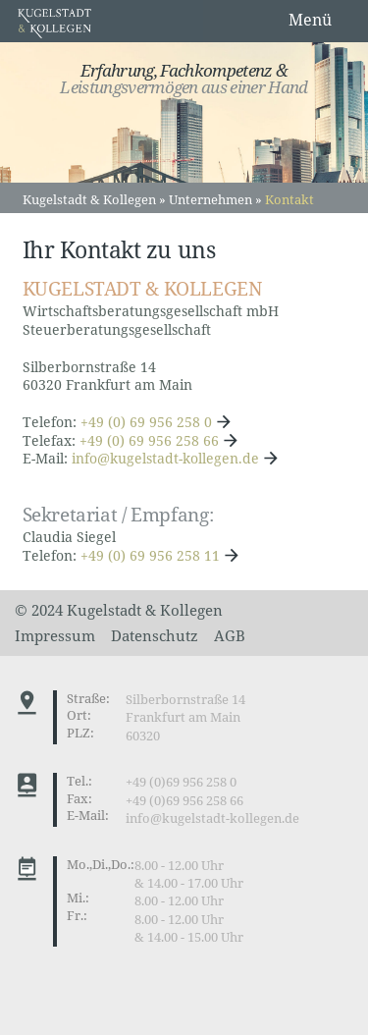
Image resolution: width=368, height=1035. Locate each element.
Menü (310, 19)
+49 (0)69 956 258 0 (181, 782)
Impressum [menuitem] (55, 635)
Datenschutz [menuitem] (154, 635)
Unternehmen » (215, 199)
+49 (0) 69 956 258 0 (146, 421)
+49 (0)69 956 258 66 (184, 800)
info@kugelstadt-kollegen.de (165, 458)
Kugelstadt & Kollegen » (94, 199)
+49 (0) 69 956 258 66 (149, 440)
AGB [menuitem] (229, 635)
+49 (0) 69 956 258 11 (150, 555)
